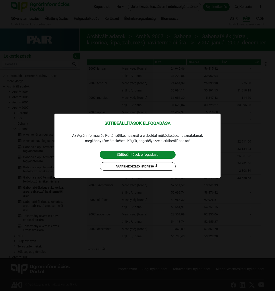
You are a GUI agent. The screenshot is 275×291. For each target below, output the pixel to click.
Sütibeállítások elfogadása (138, 154)
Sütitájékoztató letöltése (137, 166)
